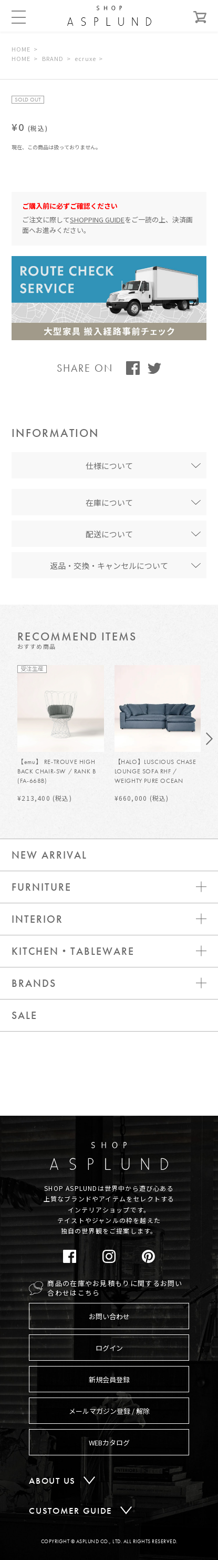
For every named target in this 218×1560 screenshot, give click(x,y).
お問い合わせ (109, 1316)
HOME (21, 49)
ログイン (109, 1348)
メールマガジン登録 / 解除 (109, 1411)
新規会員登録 (109, 1379)
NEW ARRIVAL (49, 855)
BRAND (53, 58)
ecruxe (85, 58)
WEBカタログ (109, 1442)
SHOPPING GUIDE (97, 220)
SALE (24, 1015)
